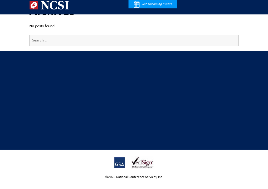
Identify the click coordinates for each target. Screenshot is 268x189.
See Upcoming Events (153, 4)
